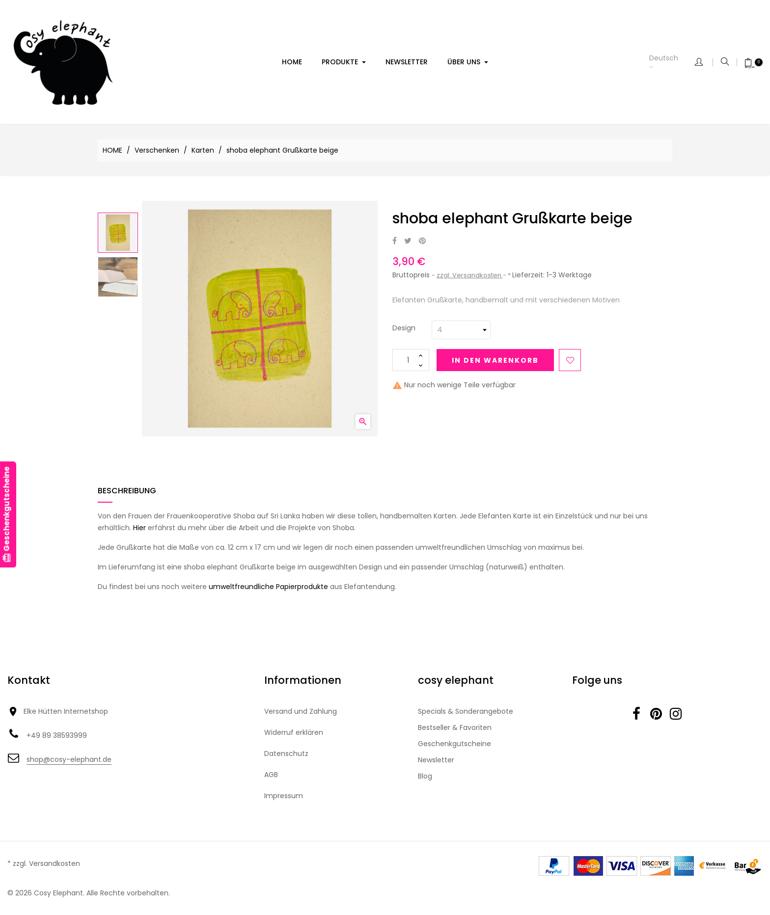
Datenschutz (286, 753)
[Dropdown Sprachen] (672, 62)
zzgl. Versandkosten (470, 275)
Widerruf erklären (293, 732)
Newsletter (436, 760)
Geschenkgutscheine (454, 744)
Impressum (283, 796)
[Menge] (410, 360)
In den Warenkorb (495, 360)
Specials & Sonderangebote (465, 711)
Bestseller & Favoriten (455, 727)
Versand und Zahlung (300, 711)
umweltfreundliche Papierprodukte (268, 587)
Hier (139, 528)
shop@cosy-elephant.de (69, 759)
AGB (271, 775)
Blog (425, 776)
